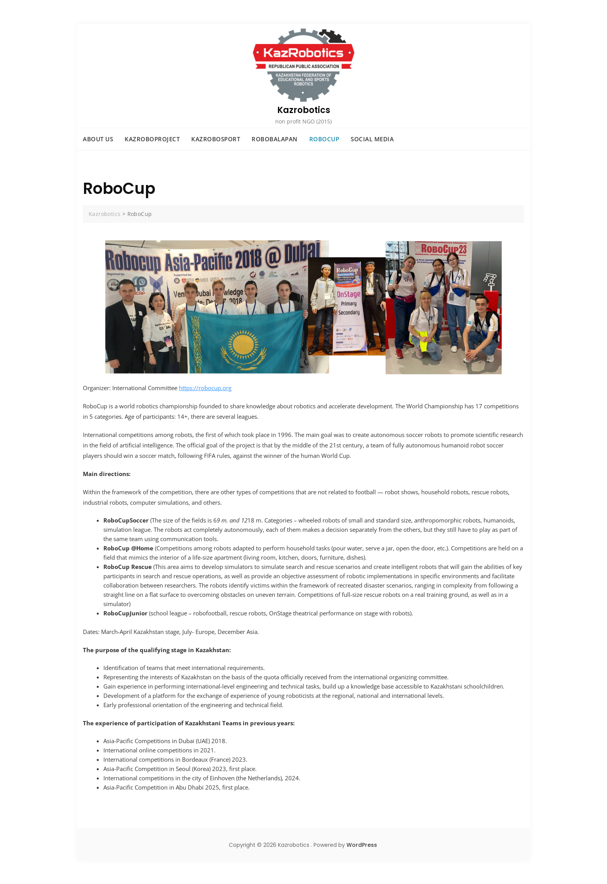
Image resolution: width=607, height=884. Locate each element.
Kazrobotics (303, 110)
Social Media (372, 139)
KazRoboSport (215, 139)
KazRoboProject (152, 139)
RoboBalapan (275, 139)
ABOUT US (98, 139)
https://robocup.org (205, 388)
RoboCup (324, 139)
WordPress (361, 845)
